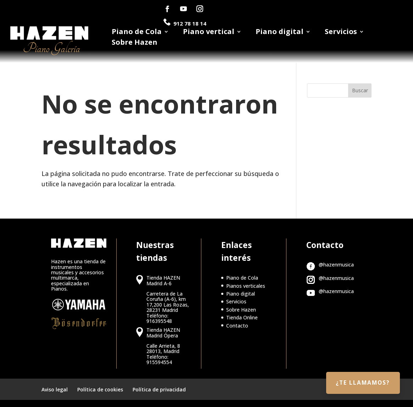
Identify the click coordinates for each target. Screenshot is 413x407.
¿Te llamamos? (360, 381)
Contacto (237, 325)
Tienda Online (242, 317)
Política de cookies (100, 389)
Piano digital (279, 32)
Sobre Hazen (134, 43)
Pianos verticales (245, 285)
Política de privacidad (159, 389)
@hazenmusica (336, 264)
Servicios (341, 32)
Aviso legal (54, 389)
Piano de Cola (137, 32)
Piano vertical (208, 32)
